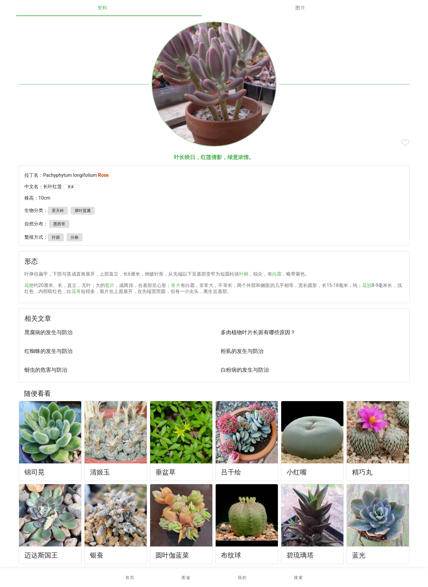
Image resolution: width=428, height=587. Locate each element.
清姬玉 (100, 472)
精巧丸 (362, 472)
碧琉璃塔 (300, 555)
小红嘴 (297, 472)
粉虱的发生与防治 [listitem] (242, 351)
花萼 (76, 291)
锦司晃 (34, 472)
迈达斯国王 (41, 555)
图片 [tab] (313, 7)
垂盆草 (165, 472)
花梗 (29, 285)
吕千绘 (231, 472)
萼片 (175, 285)
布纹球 (231, 555)
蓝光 (358, 555)
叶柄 (243, 274)
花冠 (366, 285)
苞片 (109, 285)
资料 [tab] (115, 7)
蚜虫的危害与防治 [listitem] (45, 370)
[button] (186, 577)
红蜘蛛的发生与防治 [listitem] (48, 351)
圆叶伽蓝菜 (172, 555)
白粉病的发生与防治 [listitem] (245, 370)
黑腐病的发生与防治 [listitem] (48, 332)
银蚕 (96, 555)
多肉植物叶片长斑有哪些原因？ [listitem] (258, 332)
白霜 (277, 274)
